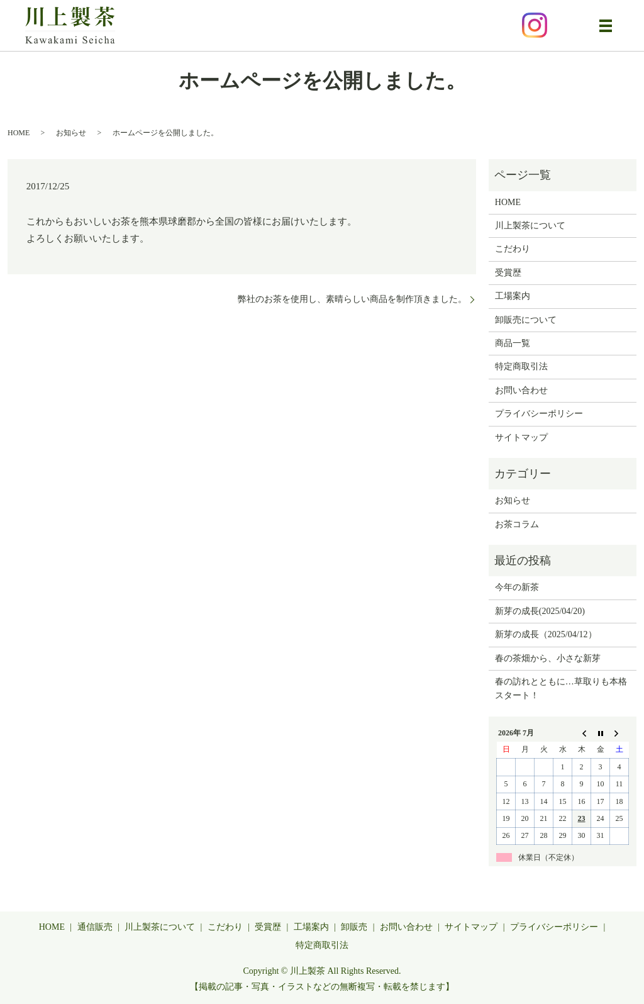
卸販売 (354, 927)
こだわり (512, 249)
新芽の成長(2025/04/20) (540, 611)
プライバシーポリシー (539, 413)
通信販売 (95, 927)
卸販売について (526, 320)
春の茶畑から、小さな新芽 (548, 658)
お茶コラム (517, 524)
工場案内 (512, 296)
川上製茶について (530, 225)
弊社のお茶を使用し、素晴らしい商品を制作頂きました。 (352, 299)
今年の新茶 (517, 587)
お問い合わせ (521, 390)
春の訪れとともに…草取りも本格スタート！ (561, 688)
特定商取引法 (521, 366)
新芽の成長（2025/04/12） (546, 634)
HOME (19, 132)
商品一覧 (512, 343)
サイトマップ (521, 437)
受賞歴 (508, 272)
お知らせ (71, 132)
